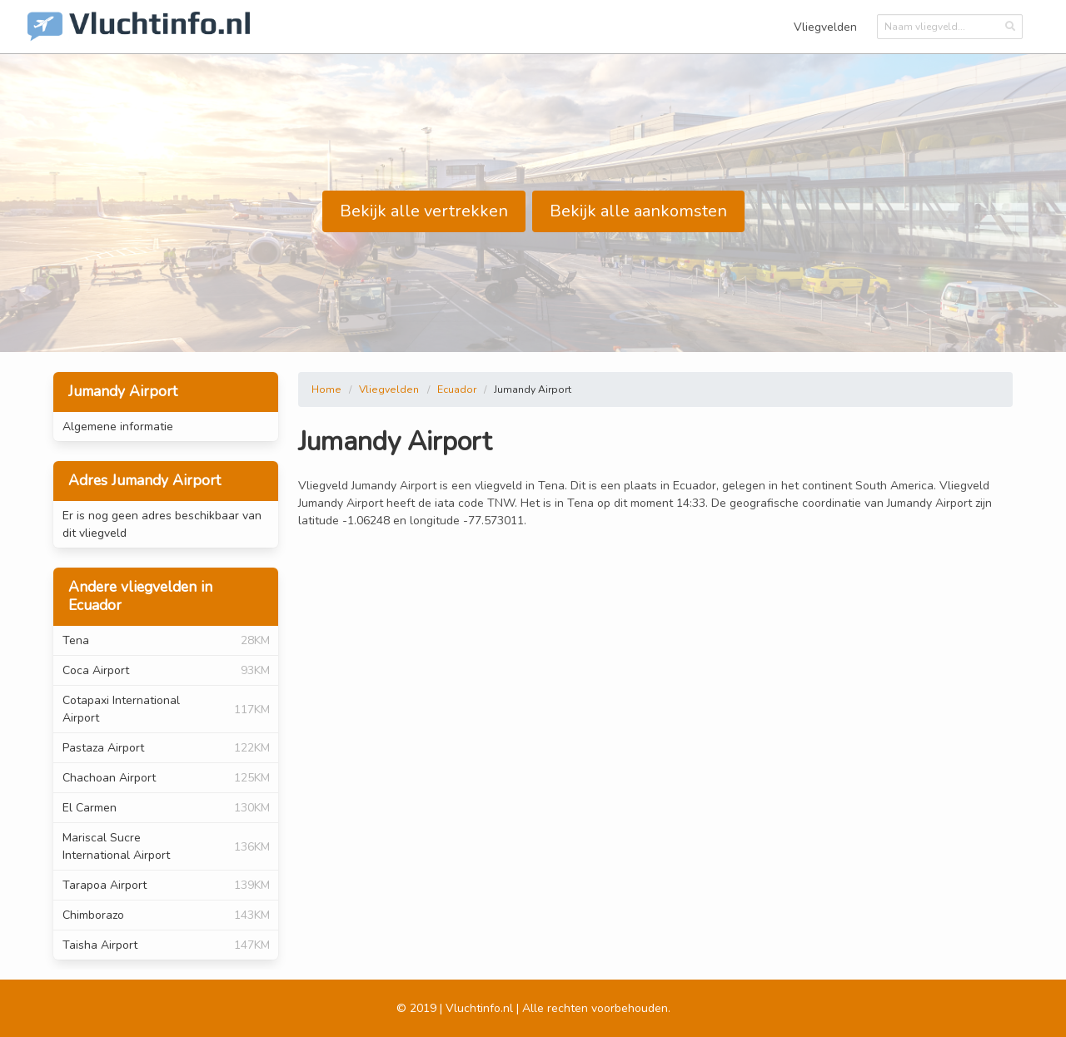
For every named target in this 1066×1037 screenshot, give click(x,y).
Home (326, 389)
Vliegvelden (825, 27)
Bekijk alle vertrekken (424, 211)
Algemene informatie (117, 426)
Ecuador (456, 389)
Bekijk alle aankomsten (638, 211)
